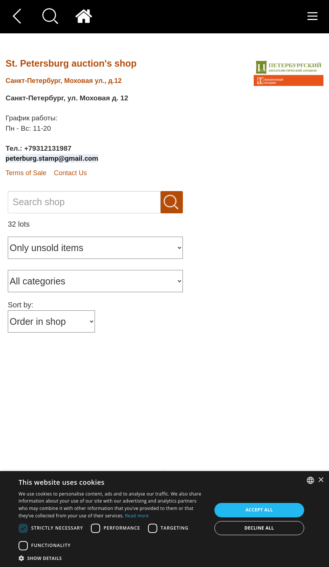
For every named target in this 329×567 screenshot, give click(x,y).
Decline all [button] (259, 528)
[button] (112, 557)
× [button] (320, 480)
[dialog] (164, 519)
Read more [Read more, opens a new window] (137, 516)
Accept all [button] (259, 510)
